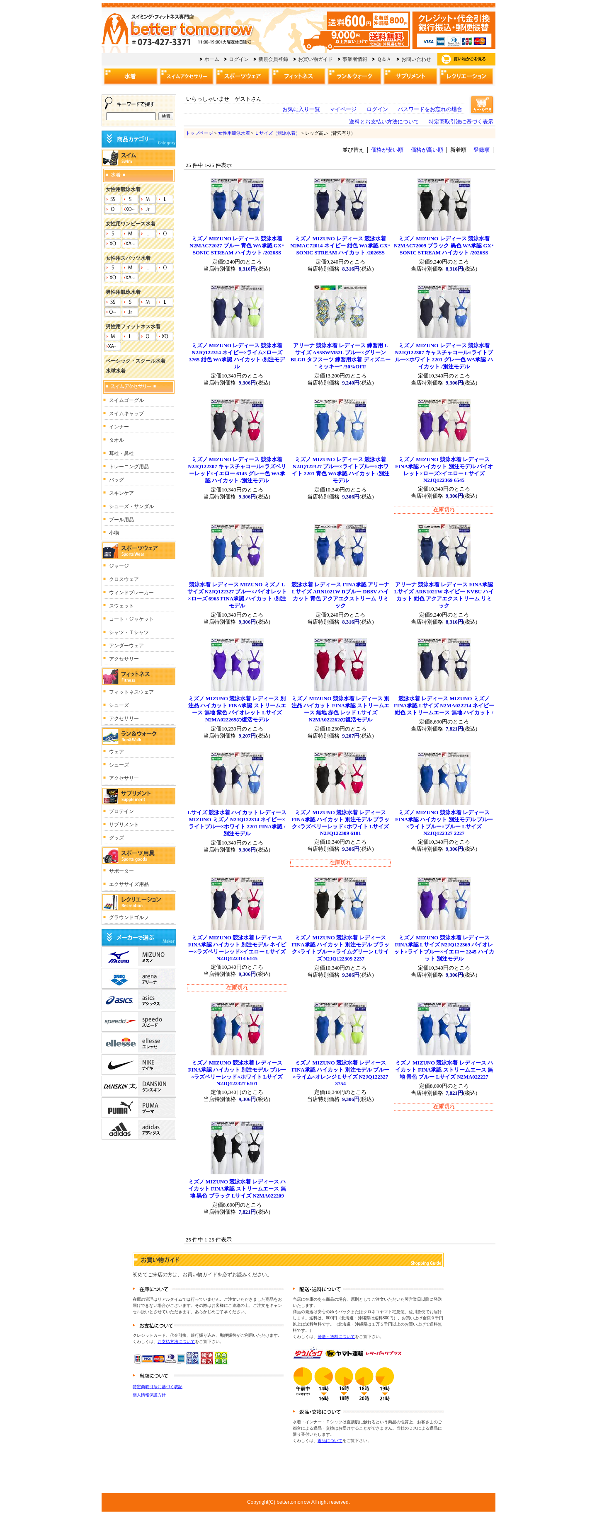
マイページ (343, 109)
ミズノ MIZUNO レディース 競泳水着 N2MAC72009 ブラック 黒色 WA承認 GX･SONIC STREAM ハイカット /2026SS (444, 246)
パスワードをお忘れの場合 (430, 109)
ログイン (377, 109)
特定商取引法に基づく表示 (461, 122)
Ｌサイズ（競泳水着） (277, 133)
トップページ (199, 133)
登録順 (481, 150)
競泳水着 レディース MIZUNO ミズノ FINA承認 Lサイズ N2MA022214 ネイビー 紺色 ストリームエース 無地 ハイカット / (444, 706)
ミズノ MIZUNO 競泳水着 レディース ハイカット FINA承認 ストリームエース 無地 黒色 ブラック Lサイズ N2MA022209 (237, 1189)
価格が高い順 (427, 150)
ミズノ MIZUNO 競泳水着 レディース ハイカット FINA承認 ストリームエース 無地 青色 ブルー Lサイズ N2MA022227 (444, 1070)
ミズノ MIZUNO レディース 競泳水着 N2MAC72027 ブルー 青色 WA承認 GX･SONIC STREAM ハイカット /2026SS (236, 246)
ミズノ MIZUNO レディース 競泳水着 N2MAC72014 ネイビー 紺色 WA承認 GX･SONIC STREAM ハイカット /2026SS (340, 246)
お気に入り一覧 (301, 109)
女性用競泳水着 (234, 133)
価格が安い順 (387, 150)
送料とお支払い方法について (384, 122)
